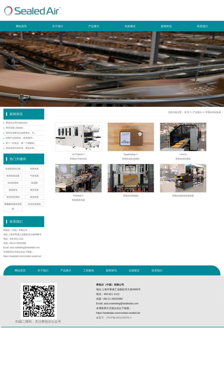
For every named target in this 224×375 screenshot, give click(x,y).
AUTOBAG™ (78, 154)
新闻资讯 (166, 26)
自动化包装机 (34, 204)
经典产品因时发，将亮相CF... (20, 138)
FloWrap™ (78, 195)
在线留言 (134, 270)
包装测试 (130, 26)
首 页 (186, 112)
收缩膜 (34, 183)
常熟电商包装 (78, 200)
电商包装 (34, 168)
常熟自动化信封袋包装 (183, 195)
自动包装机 (13, 183)
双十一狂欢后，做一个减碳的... (21, 143)
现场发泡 (13, 190)
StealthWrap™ (131, 154)
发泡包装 (34, 197)
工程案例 (88, 270)
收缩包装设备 (13, 176)
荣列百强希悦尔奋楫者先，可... (21, 133)
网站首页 (21, 26)
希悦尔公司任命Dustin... (17, 122)
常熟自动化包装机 (130, 159)
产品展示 (93, 26)
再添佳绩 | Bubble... (15, 128)
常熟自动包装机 (183, 159)
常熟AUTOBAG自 (78, 159)
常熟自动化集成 (213, 112)
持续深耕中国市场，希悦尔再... (21, 148)
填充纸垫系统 (13, 197)
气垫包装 (34, 176)
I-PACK (183, 154)
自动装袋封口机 (13, 168)
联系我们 (202, 26)
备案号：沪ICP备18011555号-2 (114, 317)
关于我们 (57, 26)
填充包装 (34, 190)
